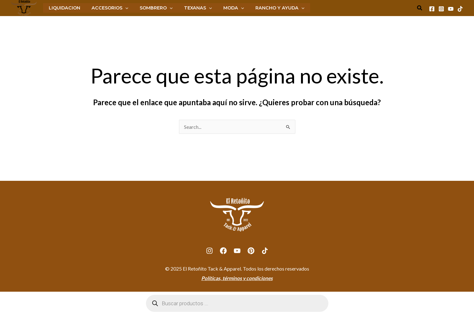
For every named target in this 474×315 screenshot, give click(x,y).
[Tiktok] (460, 9)
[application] (122, 8)
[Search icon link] (420, 8)
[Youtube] (451, 9)
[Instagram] (441, 9)
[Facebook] (432, 9)
